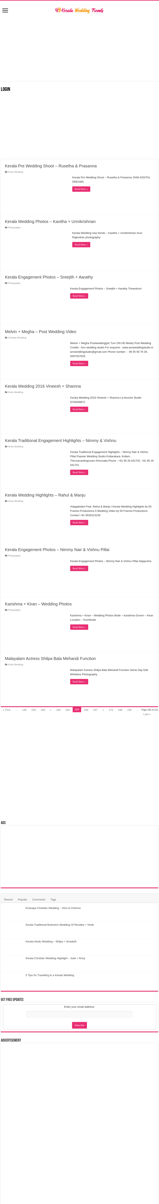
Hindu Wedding (15, 172)
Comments (38, 899)
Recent (8, 899)
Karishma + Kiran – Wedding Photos (38, 604)
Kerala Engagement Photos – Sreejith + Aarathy (49, 277)
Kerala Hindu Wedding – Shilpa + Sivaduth (51, 941)
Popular (22, 899)
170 (111, 709)
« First (6, 709)
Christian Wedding (17, 337)
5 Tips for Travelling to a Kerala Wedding (50, 975)
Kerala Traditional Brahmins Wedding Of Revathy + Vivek (60, 924)
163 (58, 709)
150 (33, 709)
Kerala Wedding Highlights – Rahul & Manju (45, 495)
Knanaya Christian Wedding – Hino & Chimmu (53, 908)
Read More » (81, 189)
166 (86, 709)
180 (120, 709)
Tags (53, 899)
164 (67, 709)
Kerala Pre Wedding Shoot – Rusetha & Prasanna (51, 166)
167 (95, 709)
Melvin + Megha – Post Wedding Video (40, 331)
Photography (14, 227)
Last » (147, 714)
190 (129, 709)
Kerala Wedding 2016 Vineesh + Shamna (43, 386)
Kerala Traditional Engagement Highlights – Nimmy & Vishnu (60, 440)
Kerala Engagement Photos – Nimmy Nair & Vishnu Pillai (57, 549)
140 (24, 709)
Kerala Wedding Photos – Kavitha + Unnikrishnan (50, 221)
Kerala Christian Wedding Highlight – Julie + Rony (55, 958)
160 (43, 709)
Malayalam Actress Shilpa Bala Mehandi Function (50, 658)
